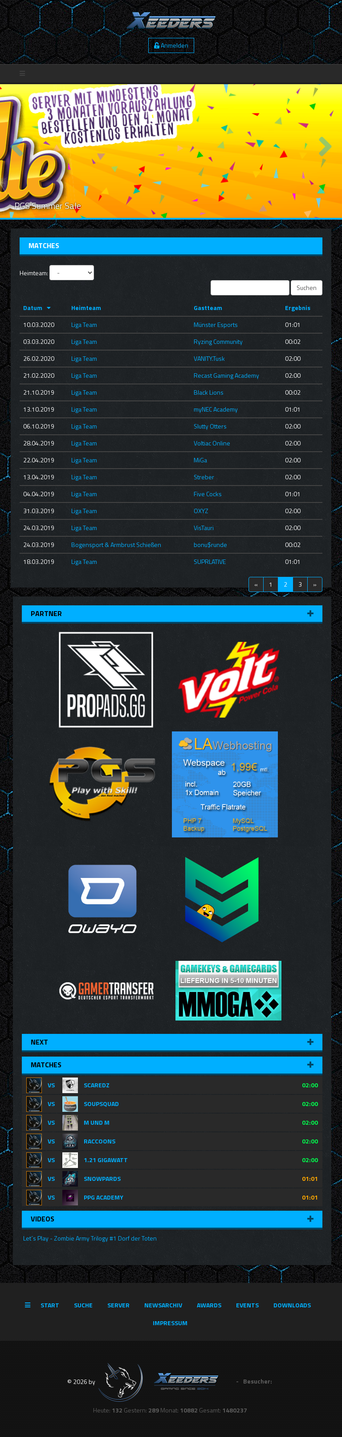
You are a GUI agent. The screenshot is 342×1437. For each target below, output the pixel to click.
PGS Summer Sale (47, 205)
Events (247, 1305)
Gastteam (208, 307)
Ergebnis (297, 307)
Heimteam (86, 307)
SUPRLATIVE (210, 561)
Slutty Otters (210, 426)
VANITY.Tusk (209, 358)
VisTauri (204, 527)
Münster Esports (216, 324)
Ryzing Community (218, 341)
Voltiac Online (212, 443)
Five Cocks (208, 493)
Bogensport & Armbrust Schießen (116, 544)
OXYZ (201, 510)
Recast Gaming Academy (226, 375)
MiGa (200, 460)
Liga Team (84, 324)
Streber (204, 477)
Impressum (170, 1322)
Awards (209, 1305)
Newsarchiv (163, 1305)
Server (118, 1305)
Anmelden (171, 45)
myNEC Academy (216, 409)
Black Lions (209, 392)
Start (50, 1305)
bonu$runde (210, 544)
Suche (83, 1305)
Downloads (292, 1305)
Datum (32, 307)
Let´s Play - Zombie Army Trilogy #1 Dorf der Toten (89, 1238)
